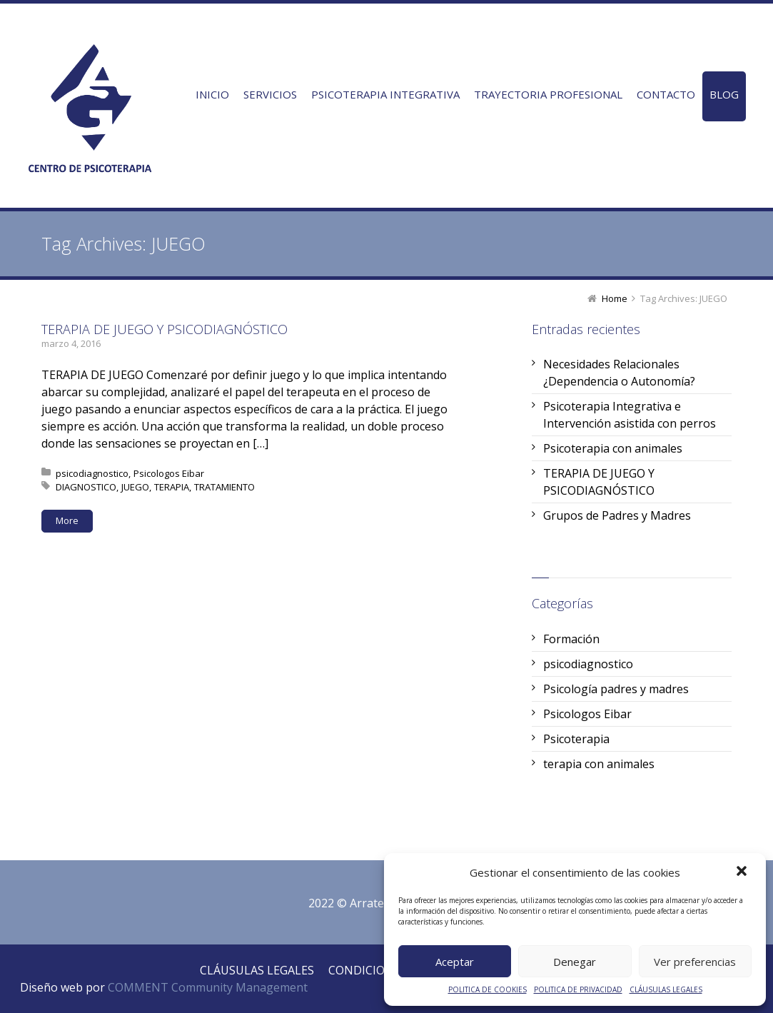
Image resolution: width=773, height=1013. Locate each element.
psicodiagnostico (92, 473)
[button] (743, 872)
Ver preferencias (695, 961)
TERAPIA (171, 486)
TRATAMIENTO (224, 486)
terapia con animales (599, 764)
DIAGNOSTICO (86, 486)
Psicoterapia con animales (612, 448)
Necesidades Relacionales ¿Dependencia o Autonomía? (619, 372)
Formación (571, 639)
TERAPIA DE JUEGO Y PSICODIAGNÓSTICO (164, 329)
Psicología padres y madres (616, 689)
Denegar (574, 961)
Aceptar (454, 961)
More (67, 520)
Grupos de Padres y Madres (617, 515)
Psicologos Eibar (168, 473)
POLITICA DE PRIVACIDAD (578, 989)
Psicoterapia (576, 739)
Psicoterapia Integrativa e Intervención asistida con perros (629, 414)
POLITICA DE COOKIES (487, 989)
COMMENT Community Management (208, 987)
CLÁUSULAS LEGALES (666, 989)
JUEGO (135, 486)
